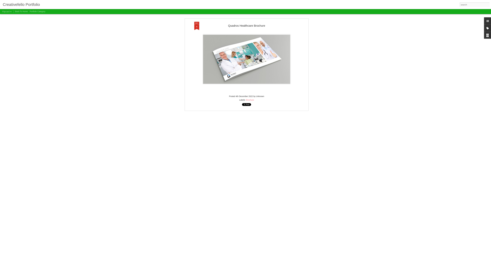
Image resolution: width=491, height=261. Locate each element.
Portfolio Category (37, 11)
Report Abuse (259, 259)
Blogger (251, 259)
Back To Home (21, 11)
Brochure (250, 18)
